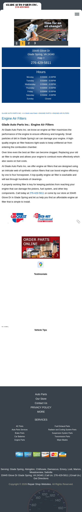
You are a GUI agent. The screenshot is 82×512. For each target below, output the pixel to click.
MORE (41, 411)
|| (16, 43)
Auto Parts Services (20, 430)
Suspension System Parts (62, 433)
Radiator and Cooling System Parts (62, 430)
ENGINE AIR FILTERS (61, 113)
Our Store (41, 398)
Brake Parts (19, 433)
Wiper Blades (62, 440)
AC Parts (19, 426)
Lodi (70, 469)
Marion (77, 469)
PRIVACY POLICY (41, 407)
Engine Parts (20, 440)
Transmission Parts (62, 437)
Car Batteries (19, 437)
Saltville (48, 472)
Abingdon (30, 469)
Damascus (52, 469)
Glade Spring (17, 469)
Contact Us (41, 403)
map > (41, 57)
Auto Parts (41, 394)
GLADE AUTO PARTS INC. (12, 113)
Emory (63, 469)
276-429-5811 (41, 63)
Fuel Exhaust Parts (62, 426)
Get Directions (41, 478)
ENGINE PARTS (45, 113)
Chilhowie (41, 469)
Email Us (75, 475)
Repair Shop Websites (39, 484)
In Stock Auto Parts (30, 113)
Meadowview (36, 472)
